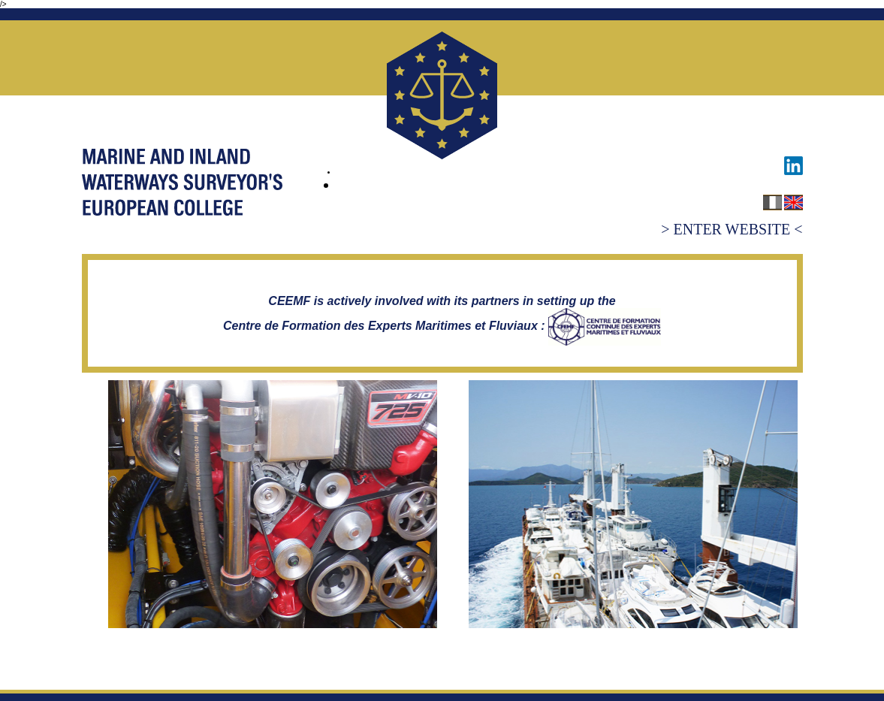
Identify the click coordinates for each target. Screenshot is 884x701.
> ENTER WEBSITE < (731, 229)
